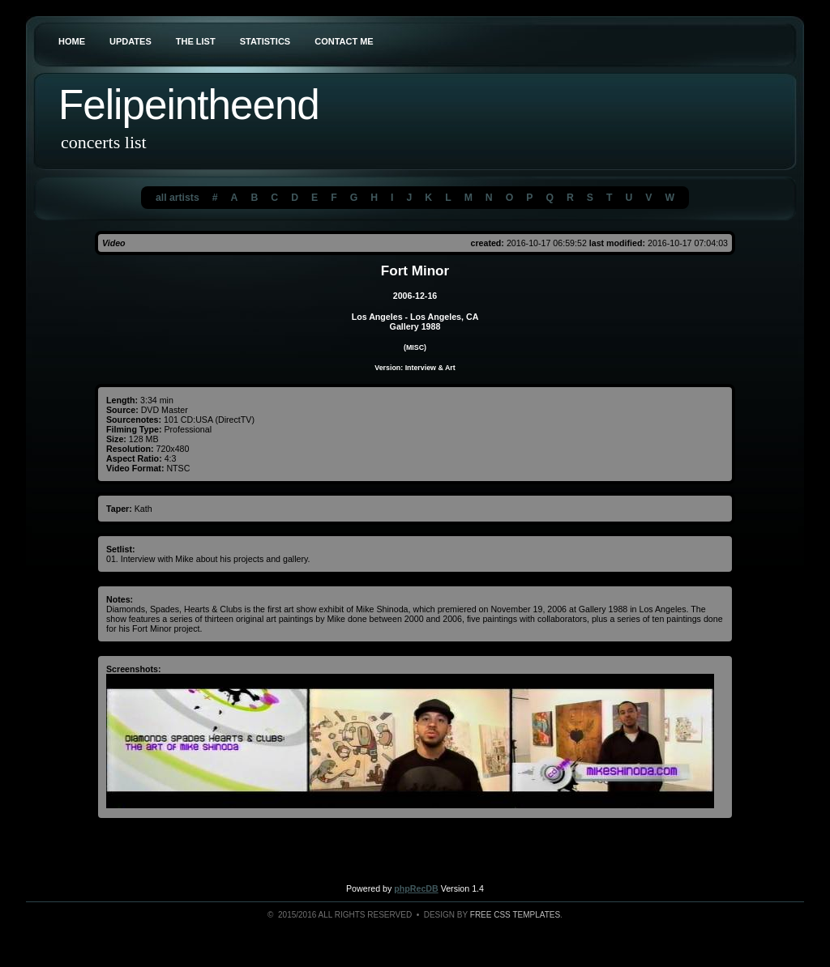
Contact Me (344, 41)
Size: (116, 439)
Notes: (119, 599)
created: (486, 243)
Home (71, 41)
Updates (130, 41)
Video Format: (135, 468)
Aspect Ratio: (134, 458)
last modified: (617, 243)
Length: (122, 400)
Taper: (119, 508)
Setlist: (120, 549)
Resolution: (130, 449)
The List (196, 41)
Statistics (265, 41)
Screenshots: (133, 669)
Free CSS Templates (515, 914)
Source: (122, 410)
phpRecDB (416, 888)
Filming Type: (133, 429)
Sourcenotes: (133, 419)
